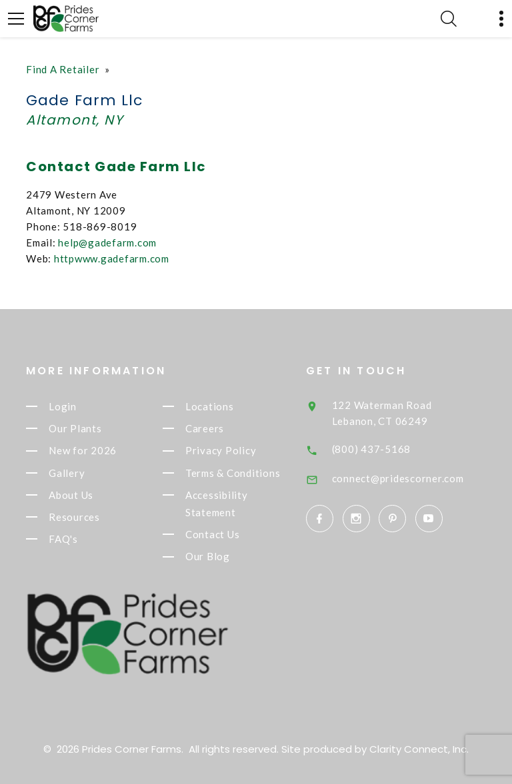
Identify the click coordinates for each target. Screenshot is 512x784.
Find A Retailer (62, 69)
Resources (74, 517)
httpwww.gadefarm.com (111, 258)
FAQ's (63, 539)
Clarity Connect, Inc (418, 749)
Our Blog (207, 557)
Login (63, 406)
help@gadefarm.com (107, 242)
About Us (71, 495)
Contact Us (212, 534)
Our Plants (75, 428)
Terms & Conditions (233, 473)
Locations (209, 406)
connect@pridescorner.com (398, 478)
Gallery (67, 473)
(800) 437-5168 (371, 449)
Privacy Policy (221, 451)
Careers (204, 428)
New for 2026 (83, 451)
